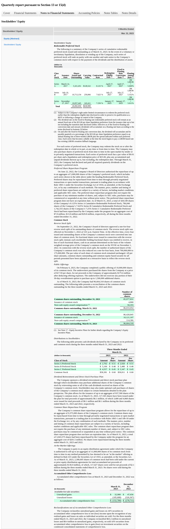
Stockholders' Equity (12, 45)
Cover (6, 13)
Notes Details (129, 13)
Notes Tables (111, 13)
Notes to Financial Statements (57, 13)
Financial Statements (25, 13)
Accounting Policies (89, 13)
